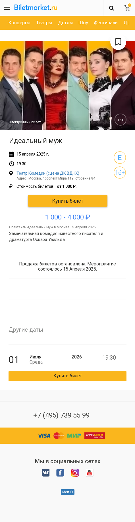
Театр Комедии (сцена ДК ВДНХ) (47, 173)
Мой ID (67, 492)
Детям (65, 22)
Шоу (83, 22)
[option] (19, 22)
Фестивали (106, 22)
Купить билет (67, 201)
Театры (44, 22)
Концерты (19, 22)
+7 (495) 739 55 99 (61, 415)
